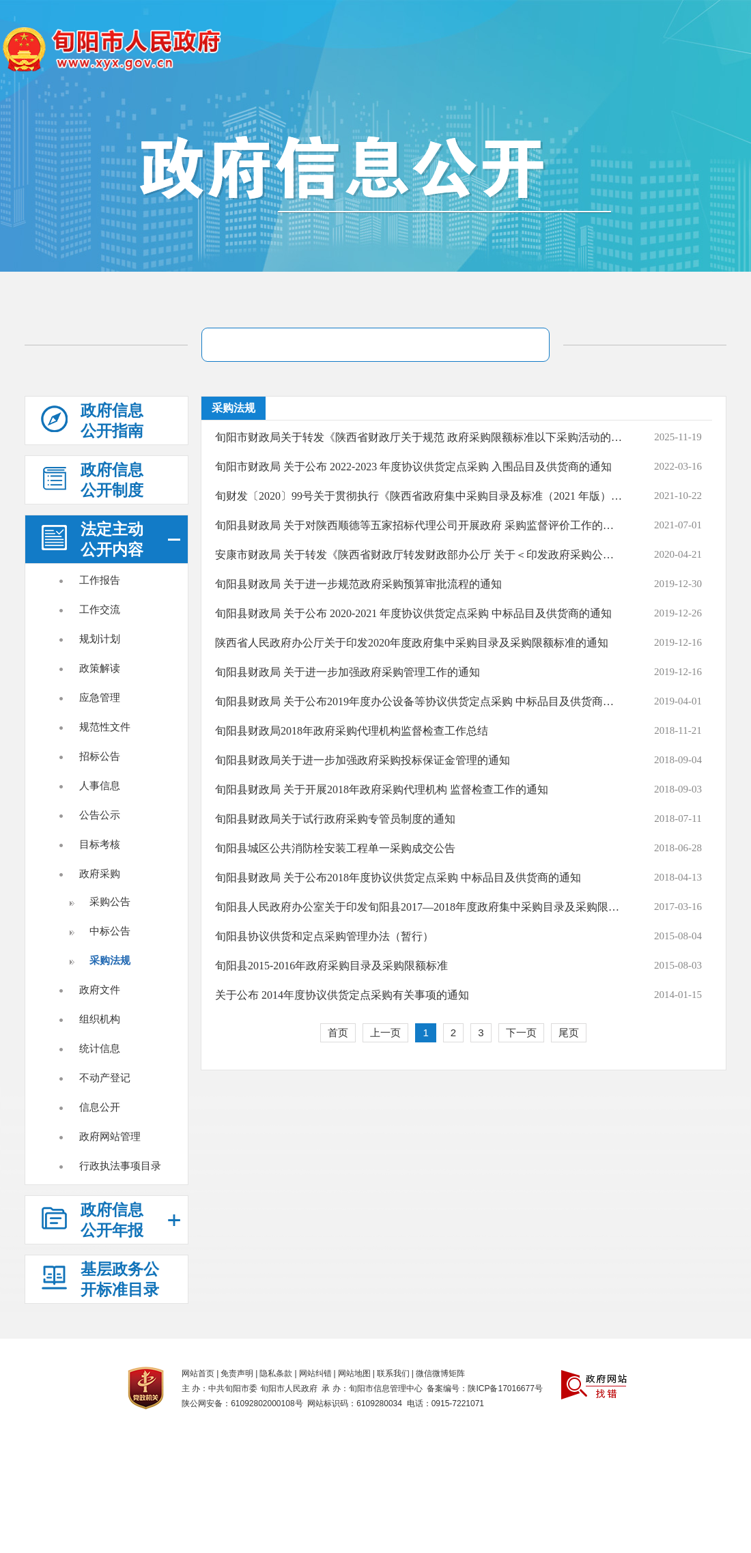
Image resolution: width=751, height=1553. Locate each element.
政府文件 (99, 989)
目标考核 (99, 844)
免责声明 (237, 1373)
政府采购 (99, 873)
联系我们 (393, 1373)
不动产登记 (104, 1077)
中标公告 (109, 931)
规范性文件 (104, 726)
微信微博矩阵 (440, 1373)
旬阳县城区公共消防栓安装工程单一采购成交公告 (335, 848)
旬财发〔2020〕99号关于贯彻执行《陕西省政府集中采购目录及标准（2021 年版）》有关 (419, 496)
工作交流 (99, 609)
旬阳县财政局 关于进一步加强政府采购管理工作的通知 (347, 672)
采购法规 (109, 960)
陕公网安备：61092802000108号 (242, 1403)
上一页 (385, 1032)
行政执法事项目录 (120, 1165)
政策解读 (99, 668)
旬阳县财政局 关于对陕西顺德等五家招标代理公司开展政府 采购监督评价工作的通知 (419, 525)
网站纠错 (315, 1373)
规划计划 (99, 638)
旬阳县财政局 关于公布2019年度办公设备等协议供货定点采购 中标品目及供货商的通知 (419, 701)
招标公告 (99, 756)
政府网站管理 (110, 1136)
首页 (338, 1032)
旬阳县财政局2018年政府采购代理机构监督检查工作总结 (351, 731)
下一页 (521, 1032)
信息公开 (99, 1107)
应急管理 (99, 697)
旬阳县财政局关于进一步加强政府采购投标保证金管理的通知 (362, 760)
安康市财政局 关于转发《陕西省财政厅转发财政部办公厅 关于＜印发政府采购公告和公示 (419, 554)
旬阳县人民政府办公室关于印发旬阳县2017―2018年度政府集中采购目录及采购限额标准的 (419, 907)
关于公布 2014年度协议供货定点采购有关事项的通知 (342, 995)
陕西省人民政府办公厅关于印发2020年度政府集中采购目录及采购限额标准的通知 (411, 643)
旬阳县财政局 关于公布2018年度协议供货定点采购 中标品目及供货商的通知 (398, 877)
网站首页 (198, 1373)
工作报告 (99, 580)
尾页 (568, 1032)
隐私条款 (275, 1373)
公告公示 (99, 815)
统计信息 (99, 1048)
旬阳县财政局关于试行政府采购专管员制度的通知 (335, 819)
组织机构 (99, 1019)
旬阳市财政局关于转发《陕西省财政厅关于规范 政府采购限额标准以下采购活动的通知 (419, 437)
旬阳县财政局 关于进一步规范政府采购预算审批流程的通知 (358, 584)
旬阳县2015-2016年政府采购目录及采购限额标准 (331, 965)
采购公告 (109, 901)
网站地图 (354, 1373)
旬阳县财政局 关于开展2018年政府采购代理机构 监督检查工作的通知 (381, 789)
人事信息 (99, 785)
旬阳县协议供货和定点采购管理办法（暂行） (324, 936)
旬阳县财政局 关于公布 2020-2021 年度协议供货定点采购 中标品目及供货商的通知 (413, 613)
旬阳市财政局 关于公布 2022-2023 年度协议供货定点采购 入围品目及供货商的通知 (413, 466)
